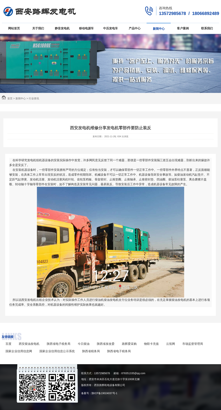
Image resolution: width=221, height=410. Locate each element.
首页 (10, 98)
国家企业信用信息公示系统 (57, 351)
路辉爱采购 (129, 343)
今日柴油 (84, 343)
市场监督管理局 (192, 343)
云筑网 (170, 343)
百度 (8, 343)
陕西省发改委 (106, 343)
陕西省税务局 (91, 351)
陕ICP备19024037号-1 (104, 393)
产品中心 (135, 28)
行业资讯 (34, 98)
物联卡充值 (151, 343)
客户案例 (183, 28)
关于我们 (38, 28)
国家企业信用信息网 (19, 351)
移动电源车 (86, 28)
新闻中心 (159, 28)
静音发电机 (62, 28)
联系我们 (207, 28)
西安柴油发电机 (29, 343)
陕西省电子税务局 (58, 343)
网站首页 (14, 28)
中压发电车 (110, 28)
